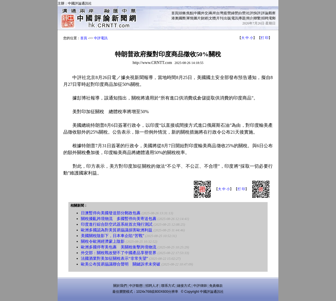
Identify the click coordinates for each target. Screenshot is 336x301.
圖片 (197, 18)
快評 (257, 13)
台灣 (219, 13)
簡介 (249, 18)
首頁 (174, 13)
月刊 (219, 18)
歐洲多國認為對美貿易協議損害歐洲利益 (116, 230)
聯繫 (257, 18)
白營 (242, 13)
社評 (249, 13)
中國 (197, 13)
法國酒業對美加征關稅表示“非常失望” (114, 258)
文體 (212, 18)
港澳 (174, 18)
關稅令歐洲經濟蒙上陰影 (103, 241)
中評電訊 (101, 38)
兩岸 (212, 13)
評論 (264, 13)
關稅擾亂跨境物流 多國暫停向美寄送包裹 (118, 219)
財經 (204, 18)
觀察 (272, 13)
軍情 (189, 18)
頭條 (182, 13)
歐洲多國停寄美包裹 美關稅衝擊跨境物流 (118, 247)
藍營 (227, 13)
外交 (204, 13)
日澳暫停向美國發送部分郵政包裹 (110, 213)
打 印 (264, 38)
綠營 (234, 13)
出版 (227, 18)
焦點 (189, 13)
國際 (182, 18)
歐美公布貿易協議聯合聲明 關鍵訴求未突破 (120, 264)
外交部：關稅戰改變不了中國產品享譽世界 (118, 253)
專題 (242, 18)
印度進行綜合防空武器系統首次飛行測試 (116, 224)
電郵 (272, 18)
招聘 (264, 18)
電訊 (234, 18)
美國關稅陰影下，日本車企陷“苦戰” (112, 236)
